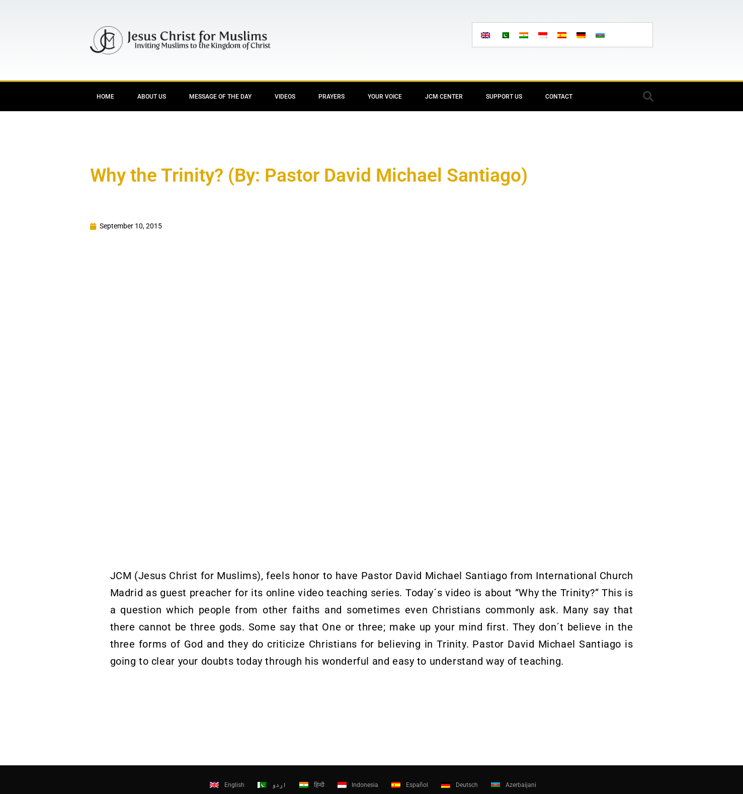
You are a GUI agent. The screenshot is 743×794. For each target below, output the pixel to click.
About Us (151, 96)
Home (105, 96)
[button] (648, 96)
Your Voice (385, 96)
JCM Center (444, 96)
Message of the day (220, 96)
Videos (285, 96)
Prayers (331, 96)
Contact (558, 96)
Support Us (504, 96)
